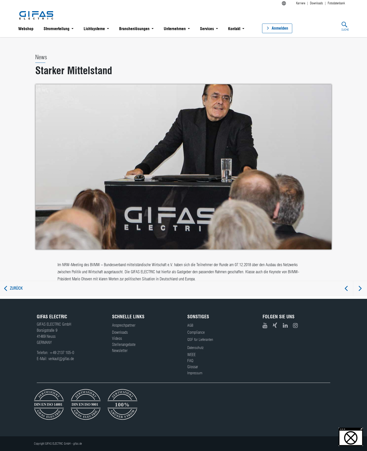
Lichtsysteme (94, 28)
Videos (117, 338)
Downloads (120, 332)
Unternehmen (175, 28)
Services (207, 28)
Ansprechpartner (123, 325)
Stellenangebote (124, 344)
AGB (190, 325)
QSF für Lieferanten (200, 339)
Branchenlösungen (134, 28)
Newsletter (119, 350)
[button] (351, 437)
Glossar (192, 366)
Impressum (194, 373)
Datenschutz (195, 347)
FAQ (190, 360)
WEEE (191, 354)
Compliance (196, 332)
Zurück (16, 288)
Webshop (25, 28)
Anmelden (280, 28)
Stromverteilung (56, 28)
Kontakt (234, 28)
